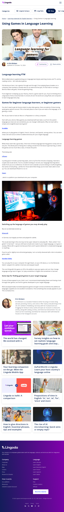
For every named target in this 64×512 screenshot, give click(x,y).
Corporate (5, 462)
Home (4, 18)
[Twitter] (28, 506)
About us (4, 464)
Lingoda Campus (23, 11)
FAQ (34, 482)
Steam (4, 173)
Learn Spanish (37, 472)
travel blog (27, 311)
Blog (51, 11)
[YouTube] (32, 506)
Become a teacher (40, 492)
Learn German (37, 462)
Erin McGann (13, 63)
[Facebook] (35, 506)
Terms (37, 503)
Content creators (37, 484)
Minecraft (5, 233)
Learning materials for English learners (20, 18)
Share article (55, 64)
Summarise (41, 64)
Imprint (26, 503)
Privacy (32, 503)
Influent (4, 156)
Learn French (36, 469)
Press (3, 472)
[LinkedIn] (25, 506)
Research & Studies (7, 474)
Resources (5, 484)
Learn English (37, 464)
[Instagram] (38, 506)
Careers (4, 469)
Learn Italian (36, 474)
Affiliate (35, 486)
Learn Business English (39, 467)
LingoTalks (39, 11)
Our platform (5, 482)
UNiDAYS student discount (9, 486)
